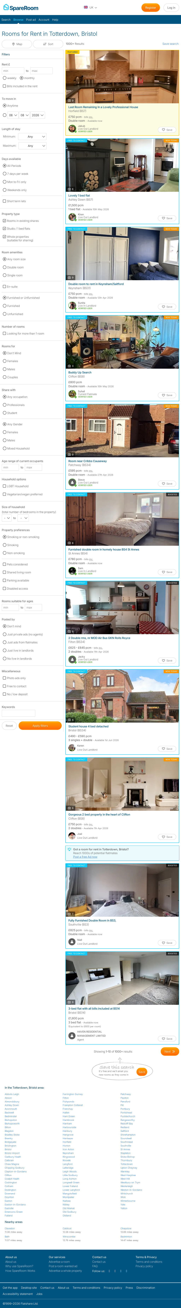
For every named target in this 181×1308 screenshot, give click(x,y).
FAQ (95, 1266)
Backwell (9, 1112)
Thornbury (126, 1160)
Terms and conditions (149, 1261)
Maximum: (9, 145)
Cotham (9, 1186)
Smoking (12, 545)
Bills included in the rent (22, 86)
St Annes (125, 1149)
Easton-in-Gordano (15, 1204)
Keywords (8, 707)
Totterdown (127, 1164)
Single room (15, 275)
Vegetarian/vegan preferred (24, 494)
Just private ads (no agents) (25, 634)
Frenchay (68, 1108)
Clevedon (10, 1228)
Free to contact (16, 686)
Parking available (18, 580)
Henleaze (68, 1138)
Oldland (67, 1215)
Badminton (126, 1236)
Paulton (125, 1097)
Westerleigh (127, 1186)
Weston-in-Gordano (131, 1189)
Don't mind (14, 626)
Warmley (125, 1171)
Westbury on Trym (130, 1182)
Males (11, 369)
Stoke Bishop (128, 1156)
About (10, 1261)
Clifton (8, 1175)
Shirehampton (128, 1134)
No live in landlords (19, 658)
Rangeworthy (128, 1120)
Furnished (13, 306)
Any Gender (15, 424)
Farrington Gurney (73, 1094)
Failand (9, 1215)
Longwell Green (71, 1182)
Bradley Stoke (12, 1134)
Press (129, 1287)
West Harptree (128, 1175)
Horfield (67, 1141)
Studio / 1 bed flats (18, 228)
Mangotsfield (70, 1193)
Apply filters (40, 725)
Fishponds (68, 1101)
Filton (66, 1097)
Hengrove (68, 1134)
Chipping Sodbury (14, 1167)
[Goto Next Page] (170, 1051)
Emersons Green (14, 1211)
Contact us (99, 1261)
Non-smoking (16, 553)
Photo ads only (16, 678)
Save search (170, 43)
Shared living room (19, 572)
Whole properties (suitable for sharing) (20, 238)
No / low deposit (17, 694)
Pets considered (17, 564)
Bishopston (11, 1120)
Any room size (16, 259)
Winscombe (69, 1236)
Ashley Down (12, 1105)
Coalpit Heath (12, 1178)
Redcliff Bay (127, 1123)
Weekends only (17, 190)
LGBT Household (17, 486)
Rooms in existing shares (23, 221)
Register (150, 7)
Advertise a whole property (65, 1270)
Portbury (125, 1108)
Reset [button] (9, 725)
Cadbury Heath (13, 1156)
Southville (126, 1145)
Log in (171, 7)
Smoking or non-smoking (23, 537)
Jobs (39, 1294)
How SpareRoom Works (20, 1270)
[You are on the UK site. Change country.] (91, 7)
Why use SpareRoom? (19, 1266)
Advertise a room (59, 1261)
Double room (15, 267)
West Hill (125, 1178)
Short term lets (16, 201)
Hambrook (68, 1120)
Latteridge (68, 1167)
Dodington (10, 1189)
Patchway (126, 1094)
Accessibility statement (18, 1294)
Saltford (125, 1131)
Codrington (11, 1182)
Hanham (67, 1123)
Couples (12, 377)
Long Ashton (70, 1178)
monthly (29, 78)
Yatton (124, 1208)
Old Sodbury (69, 1211)
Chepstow (126, 1228)
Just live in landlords (20, 650)
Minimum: (9, 136)
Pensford (125, 1101)
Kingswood (69, 1156)
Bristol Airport (12, 1153)
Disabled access (17, 588)
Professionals (16, 405)
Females (12, 361)
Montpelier (68, 1197)
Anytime (12, 105)
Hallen (66, 1112)
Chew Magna (12, 1164)
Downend (10, 1193)
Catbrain (9, 1160)
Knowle (67, 1160)
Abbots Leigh (12, 1094)
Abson (8, 1097)
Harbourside (69, 1127)
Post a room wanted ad (63, 1266)
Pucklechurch (128, 1116)
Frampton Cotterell (73, 1105)
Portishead (126, 1112)
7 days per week (17, 173)
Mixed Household (18, 448)
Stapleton (126, 1153)
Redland (125, 1127)
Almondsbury (12, 1101)
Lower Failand (70, 1186)
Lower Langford (71, 1189)
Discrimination (145, 1287)
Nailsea (67, 1200)
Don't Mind (14, 353)
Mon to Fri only (16, 182)
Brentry (9, 1138)
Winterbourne (128, 1200)
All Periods (14, 166)
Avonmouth (11, 1108)
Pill (122, 1105)
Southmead (127, 1141)
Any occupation (17, 397)
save (142, 1072)
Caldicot (67, 1228)
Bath (7, 1236)
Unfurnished (15, 314)
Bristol (8, 1149)
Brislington (10, 1145)
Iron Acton (68, 1149)
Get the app (10, 1287)
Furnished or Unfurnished (23, 297)
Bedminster (11, 1116)
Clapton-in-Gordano (16, 1171)
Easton (8, 1200)
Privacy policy (144, 1266)
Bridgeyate (10, 1141)
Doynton (9, 1197)
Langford (67, 1164)
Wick (123, 1197)
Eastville (9, 1208)
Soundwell (126, 1138)
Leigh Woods (70, 1171)
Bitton (8, 1127)
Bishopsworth (12, 1123)
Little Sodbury (70, 1175)
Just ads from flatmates (22, 642)
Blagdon (9, 1131)
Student (12, 413)
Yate (123, 1204)
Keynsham (68, 1153)
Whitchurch (127, 1193)
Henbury (67, 1131)
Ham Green (69, 1116)
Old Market (69, 1208)
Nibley (66, 1204)
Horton (66, 1145)
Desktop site (29, 1287)
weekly (11, 78)
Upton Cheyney (129, 1167)
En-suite (12, 286)
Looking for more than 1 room (25, 333)
